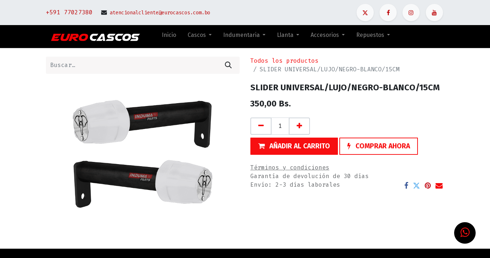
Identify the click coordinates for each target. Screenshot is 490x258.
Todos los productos (284, 60)
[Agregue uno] (299, 126)
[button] (294, 146)
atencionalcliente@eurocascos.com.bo (160, 12)
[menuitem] (169, 36)
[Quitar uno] (261, 126)
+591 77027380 (69, 12)
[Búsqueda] (228, 65)
